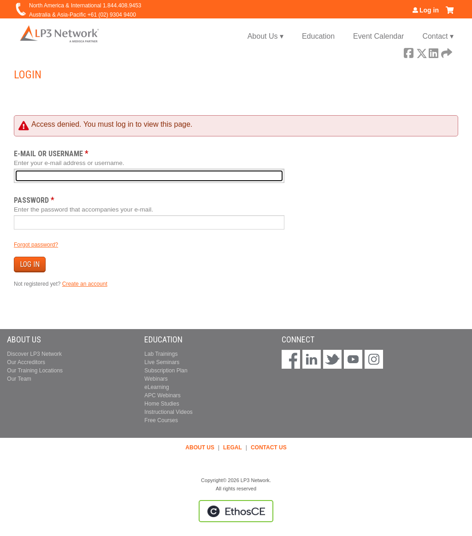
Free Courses (161, 420)
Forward (445, 51)
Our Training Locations (35, 370)
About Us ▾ (265, 36)
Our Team (19, 379)
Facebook (408, 51)
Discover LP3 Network (34, 354)
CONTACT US (269, 447)
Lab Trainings (160, 354)
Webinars (155, 379)
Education (318, 36)
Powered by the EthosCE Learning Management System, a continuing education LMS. (236, 511)
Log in (429, 10)
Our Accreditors (26, 362)
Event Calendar (378, 36)
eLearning (156, 387)
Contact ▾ (438, 36)
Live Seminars (161, 362)
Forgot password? (36, 244)
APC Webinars (162, 395)
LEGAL (232, 447)
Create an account (84, 284)
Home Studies (161, 404)
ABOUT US (199, 447)
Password (31, 200)
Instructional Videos (168, 412)
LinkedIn (433, 51)
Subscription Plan (165, 370)
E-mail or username (48, 153)
